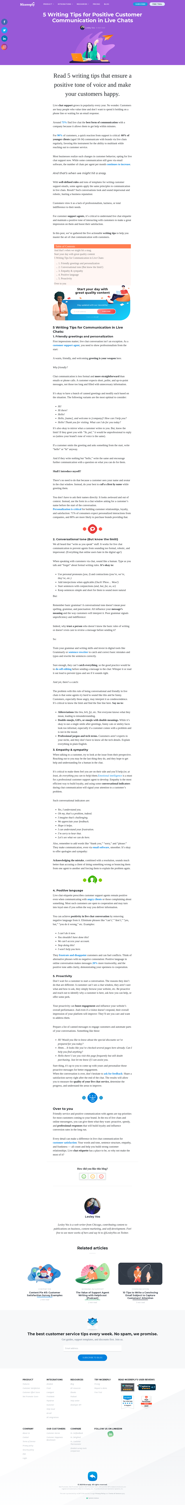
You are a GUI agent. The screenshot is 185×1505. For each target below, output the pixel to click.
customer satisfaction (65, 1142)
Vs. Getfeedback (76, 1433)
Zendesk (50, 1384)
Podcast (73, 1396)
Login (25, 1458)
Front (49, 1388)
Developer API (75, 1405)
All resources (75, 1388)
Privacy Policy (100, 1493)
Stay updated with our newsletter (92, 305)
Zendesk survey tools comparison (78, 1449)
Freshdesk (50, 1396)
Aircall (49, 1413)
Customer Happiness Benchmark (55, 1438)
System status (92, 1498)
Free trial (157, 4)
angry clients (94, 899)
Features (26, 1384)
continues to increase (118, 164)
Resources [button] (82, 4)
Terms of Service (29, 1441)
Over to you (60, 283)
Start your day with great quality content (74, 254)
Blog (106, 4)
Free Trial (98, 1392)
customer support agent (66, 345)
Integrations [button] (64, 4)
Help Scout (51, 1409)
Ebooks (73, 1392)
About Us (26, 1433)
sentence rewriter (78, 652)
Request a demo (100, 1388)
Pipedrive (50, 1400)
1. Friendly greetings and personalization (79, 263)
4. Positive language (68, 274)
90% (59, 135)
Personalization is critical (67, 509)
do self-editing (64, 669)
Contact (26, 1437)
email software (101, 847)
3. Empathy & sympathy (70, 270)
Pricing (96, 4)
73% (64, 122)
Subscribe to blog (92, 1357)
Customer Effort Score (31, 1392)
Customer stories (53, 1433)
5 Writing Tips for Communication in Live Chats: (79, 257)
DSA (24, 1454)
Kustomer (50, 1405)
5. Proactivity (65, 278)
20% (95, 963)
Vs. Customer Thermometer (75, 1442)
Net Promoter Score (30, 1396)
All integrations (53, 1417)
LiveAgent (50, 1392)
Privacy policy (28, 1445)
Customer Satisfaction (31, 1388)
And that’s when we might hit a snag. (73, 250)
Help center (75, 1400)
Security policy (28, 1450)
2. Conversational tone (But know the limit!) (80, 267)
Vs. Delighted (75, 1437)
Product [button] (47, 4)
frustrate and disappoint (72, 955)
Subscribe (140, 4)
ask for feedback (113, 1073)
